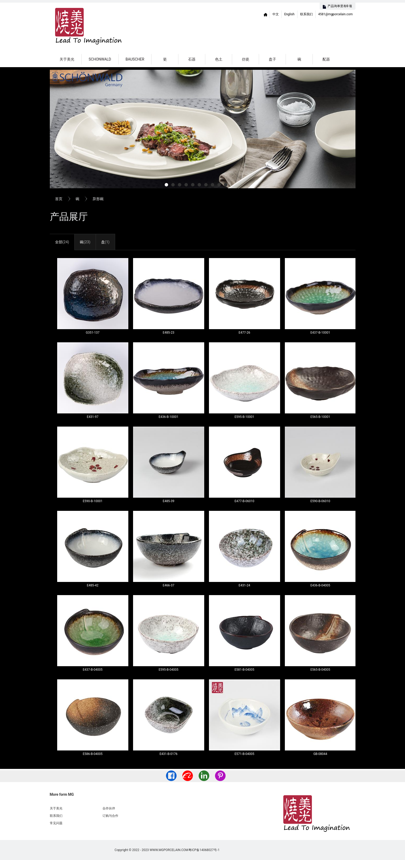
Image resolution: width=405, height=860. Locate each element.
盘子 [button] (272, 59)
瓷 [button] (165, 59)
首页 (58, 199)
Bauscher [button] (135, 59)
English (289, 14)
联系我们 (306, 14)
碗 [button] (299, 59)
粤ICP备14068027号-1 (204, 850)
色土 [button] (218, 59)
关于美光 (67, 59)
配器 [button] (326, 59)
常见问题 (56, 823)
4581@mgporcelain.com (335, 14)
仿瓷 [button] (245, 59)
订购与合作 (110, 816)
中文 (275, 14)
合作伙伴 (109, 808)
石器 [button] (192, 59)
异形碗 (98, 199)
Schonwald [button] (100, 59)
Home (266, 14)
